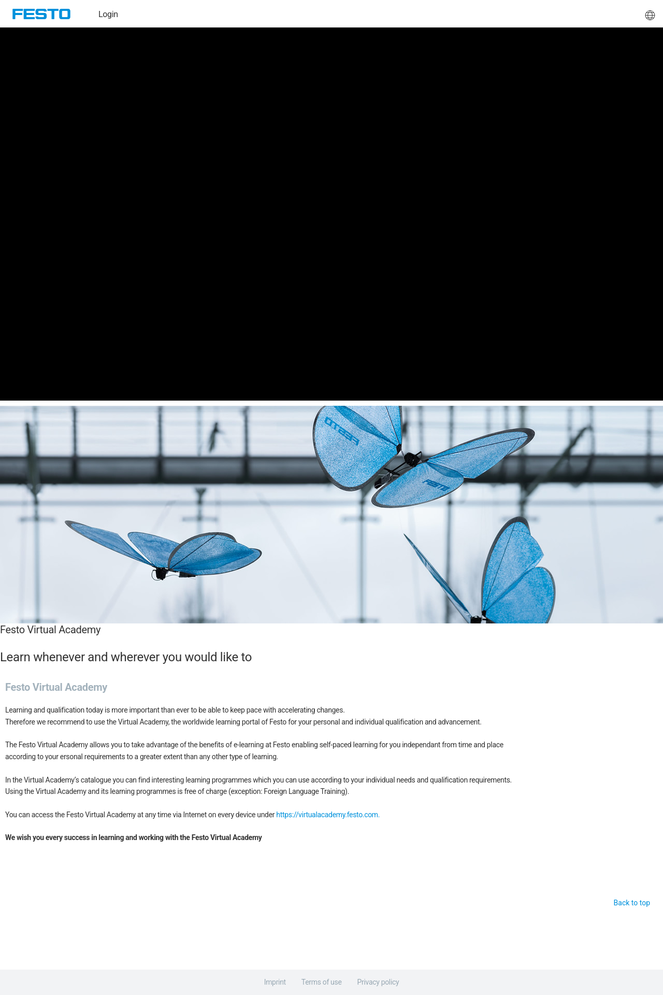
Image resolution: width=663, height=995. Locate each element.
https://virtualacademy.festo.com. (328, 815)
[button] (650, 14)
